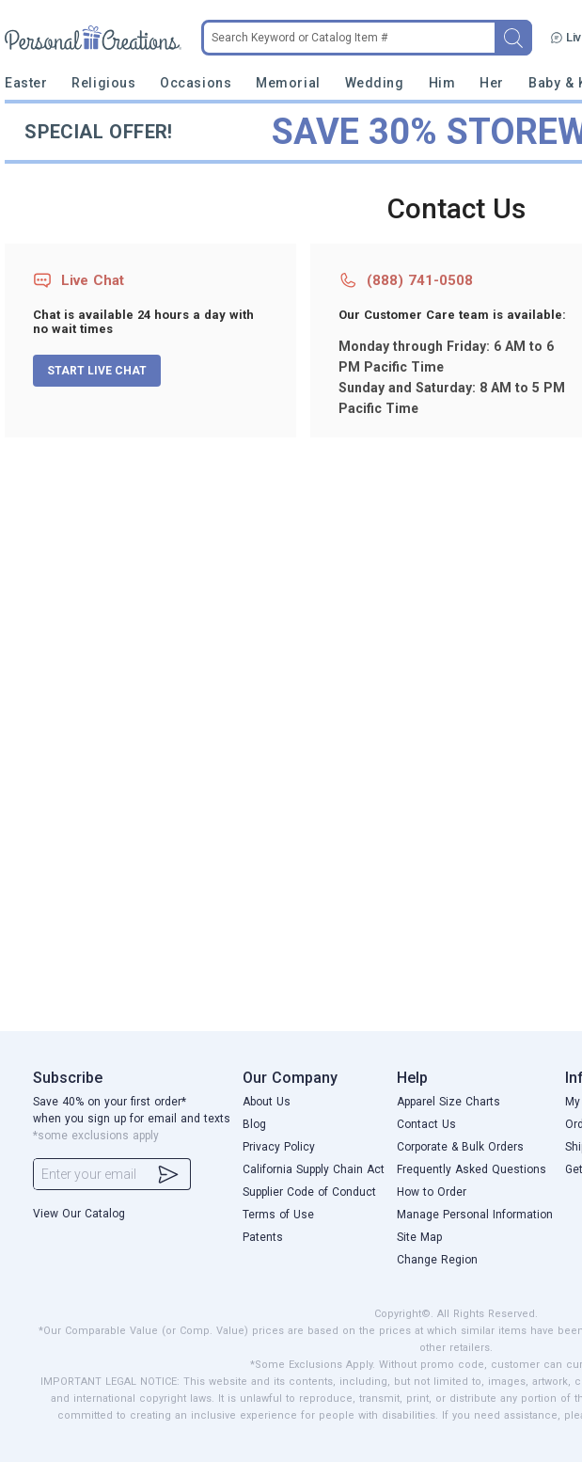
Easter (26, 82)
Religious (103, 82)
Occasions (195, 82)
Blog (254, 1124)
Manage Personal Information (475, 1214)
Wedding (374, 82)
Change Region (437, 1259)
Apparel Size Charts (448, 1101)
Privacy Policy (279, 1146)
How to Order (431, 1192)
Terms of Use (278, 1214)
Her (492, 82)
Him (442, 82)
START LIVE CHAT (97, 370)
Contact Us (426, 1124)
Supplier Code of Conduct (309, 1192)
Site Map (419, 1237)
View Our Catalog (79, 1213)
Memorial (288, 82)
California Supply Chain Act (314, 1169)
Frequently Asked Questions (471, 1169)
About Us (267, 1101)
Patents (263, 1237)
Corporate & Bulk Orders (460, 1146)
